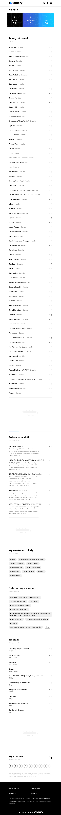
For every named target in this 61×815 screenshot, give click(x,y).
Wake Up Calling (14, 655)
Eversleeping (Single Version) (22, 121)
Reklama (34, 793)
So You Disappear (18, 305)
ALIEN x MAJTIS (21, 490)
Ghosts (14, 149)
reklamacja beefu (15, 446)
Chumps (11, 669)
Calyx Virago (16, 84)
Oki (22, 446)
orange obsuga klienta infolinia (20, 605)
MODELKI (40, 460)
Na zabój (12, 490)
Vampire (15, 365)
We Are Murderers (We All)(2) (22, 370)
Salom (14, 268)
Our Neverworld (17, 245)
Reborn (15, 255)
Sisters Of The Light (19, 282)
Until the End (16, 361)
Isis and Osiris (17, 172)
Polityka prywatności (44, 798)
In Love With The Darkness (21, 158)
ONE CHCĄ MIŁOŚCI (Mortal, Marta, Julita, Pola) (26, 676)
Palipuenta (12, 696)
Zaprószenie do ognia (16, 710)
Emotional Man (17, 112)
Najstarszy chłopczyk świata (19, 648)
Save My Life (17, 273)
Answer (15, 52)
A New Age (16, 47)
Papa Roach (13, 657)
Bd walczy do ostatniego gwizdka (37, 619)
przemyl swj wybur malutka (18, 609)
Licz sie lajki (33, 601)
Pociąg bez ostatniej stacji (18, 689)
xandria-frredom (15, 575)
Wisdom (15, 393)
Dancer (14, 98)
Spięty (11, 651)
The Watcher (16, 342)
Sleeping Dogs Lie (18, 287)
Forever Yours (17, 144)
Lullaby (14, 204)
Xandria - (41, 571)
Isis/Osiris (15, 176)
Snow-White (16, 296)
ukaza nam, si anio (16, 619)
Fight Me (15, 125)
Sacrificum (16, 264)
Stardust (15, 315)
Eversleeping (16, 116)
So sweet (15, 301)
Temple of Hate (17, 324)
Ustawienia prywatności (15, 801)
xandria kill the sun (16, 567)
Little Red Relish (18, 199)
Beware (15, 66)
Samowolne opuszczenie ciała (19, 683)
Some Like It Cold (18, 310)
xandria (12, 559)
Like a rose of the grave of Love (23, 190)
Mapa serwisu (35, 788)
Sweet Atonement (18, 319)
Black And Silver (18, 75)
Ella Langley (13, 664)
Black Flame (16, 79)
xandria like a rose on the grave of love (31, 559)
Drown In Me (16, 107)
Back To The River (18, 56)
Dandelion (12, 662)
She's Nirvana (17, 278)
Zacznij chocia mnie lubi (17, 601)
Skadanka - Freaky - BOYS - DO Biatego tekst (24, 597)
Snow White (16, 291)
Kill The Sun (16, 185)
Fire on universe (17, 135)
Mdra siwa (13, 623)
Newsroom (12, 793)
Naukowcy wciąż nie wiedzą (18, 703)
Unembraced (16, 356)
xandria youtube (29, 571)
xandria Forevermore (33, 567)
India (14, 167)
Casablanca (16, 89)
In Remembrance (18, 162)
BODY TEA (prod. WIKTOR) (19, 504)
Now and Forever (18, 232)
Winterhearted (17, 388)
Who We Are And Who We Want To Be (25, 379)
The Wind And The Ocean (21, 347)
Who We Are (16, 374)
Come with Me (17, 93)
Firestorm (15, 139)
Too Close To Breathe (20, 351)
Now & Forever (17, 227)
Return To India (17, 259)
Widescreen (16, 384)
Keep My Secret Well (19, 181)
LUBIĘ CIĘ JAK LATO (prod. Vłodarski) (23, 460)
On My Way (16, 236)
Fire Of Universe (18, 130)
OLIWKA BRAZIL (35, 504)
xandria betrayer (33, 563)
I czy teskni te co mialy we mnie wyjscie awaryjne (25, 627)
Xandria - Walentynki (16, 563)
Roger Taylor (13, 671)
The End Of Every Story (20, 328)
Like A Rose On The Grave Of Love (24, 195)
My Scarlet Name (18, 213)
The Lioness (16, 333)
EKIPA (11, 678)
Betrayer (15, 61)
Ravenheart (16, 250)
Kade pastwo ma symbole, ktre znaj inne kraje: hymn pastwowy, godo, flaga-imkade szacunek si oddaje (30, 614)
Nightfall (15, 218)
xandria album (14, 571)
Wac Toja (39, 474)
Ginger (14, 153)
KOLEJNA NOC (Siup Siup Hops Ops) (22, 474)
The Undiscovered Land (20, 338)
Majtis (11, 692)
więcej (47, 627)
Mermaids (15, 208)
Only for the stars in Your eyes (22, 241)
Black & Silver (17, 70)
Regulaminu (35, 798)
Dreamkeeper (17, 102)
